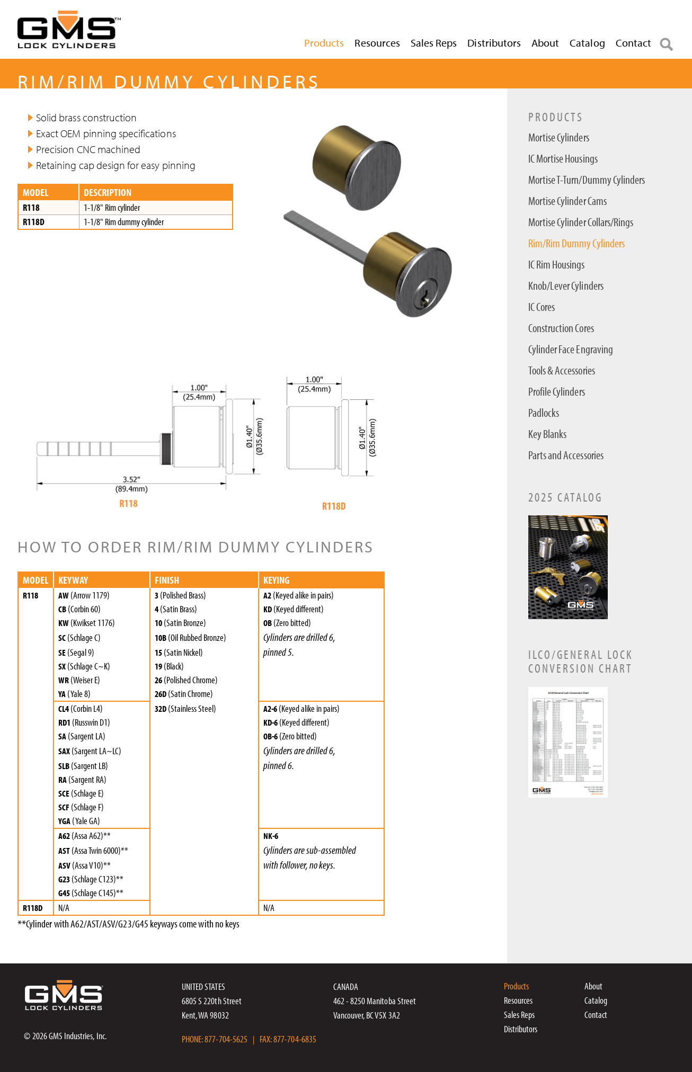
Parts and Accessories (566, 455)
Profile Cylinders (556, 391)
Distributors (494, 42)
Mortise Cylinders (558, 137)
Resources (377, 42)
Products (324, 42)
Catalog (587, 42)
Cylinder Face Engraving (570, 349)
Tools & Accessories (561, 370)
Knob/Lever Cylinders (566, 285)
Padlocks (543, 412)
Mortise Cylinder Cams (567, 201)
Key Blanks (547, 434)
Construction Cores (561, 328)
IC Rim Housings (556, 264)
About (545, 42)
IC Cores (541, 307)
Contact (633, 42)
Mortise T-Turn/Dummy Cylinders (586, 179)
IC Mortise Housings (563, 158)
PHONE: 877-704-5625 (214, 1039)
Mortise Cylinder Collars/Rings (581, 222)
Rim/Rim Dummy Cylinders (576, 243)
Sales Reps (434, 42)
